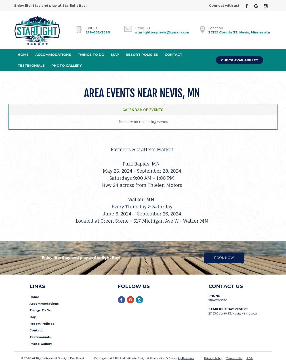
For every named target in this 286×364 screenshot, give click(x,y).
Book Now (224, 258)
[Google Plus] (258, 5)
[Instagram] (267, 5)
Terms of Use (234, 358)
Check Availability (239, 60)
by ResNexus (186, 358)
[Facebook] (248, 5)
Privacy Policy (213, 358)
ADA (249, 358)
